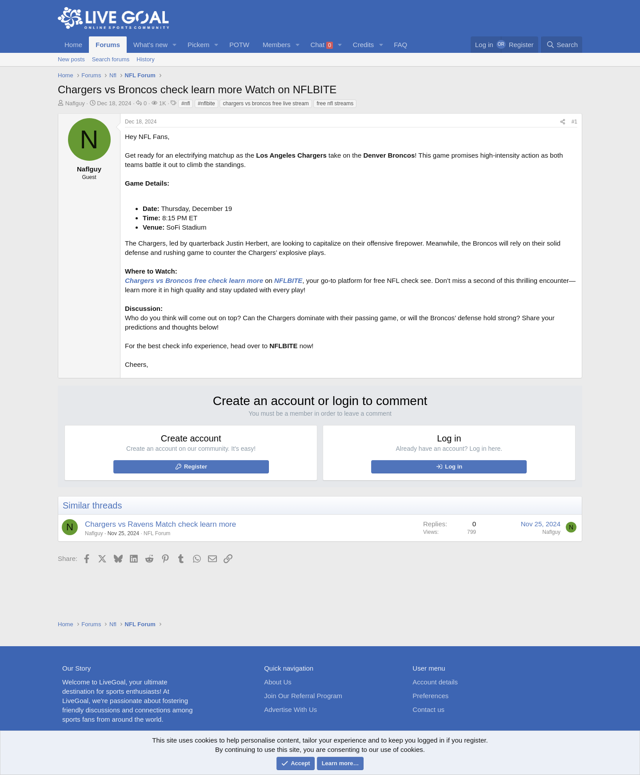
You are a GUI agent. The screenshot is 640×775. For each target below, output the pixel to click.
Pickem (198, 44)
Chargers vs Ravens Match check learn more (160, 524)
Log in (453, 466)
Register (195, 466)
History (145, 59)
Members (277, 44)
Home (73, 44)
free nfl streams (334, 103)
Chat (321, 45)
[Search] (561, 44)
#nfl (185, 103)
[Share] (562, 122)
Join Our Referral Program (303, 695)
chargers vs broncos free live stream (265, 103)
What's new (150, 44)
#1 (574, 122)
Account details (435, 682)
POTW (239, 44)
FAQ (400, 44)
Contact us (428, 709)
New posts (71, 59)
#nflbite (206, 103)
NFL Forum (157, 533)
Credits (363, 44)
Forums (108, 44)
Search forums (111, 59)
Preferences (430, 695)
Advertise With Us (290, 709)
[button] (174, 44)
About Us (278, 682)
